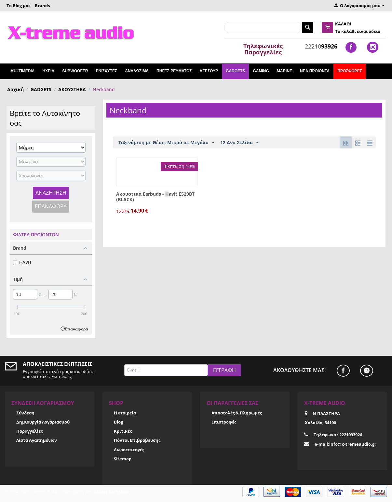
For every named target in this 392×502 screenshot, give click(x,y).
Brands (42, 5)
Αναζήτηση (50, 192)
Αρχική (15, 89)
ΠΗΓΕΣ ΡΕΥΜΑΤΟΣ (174, 71)
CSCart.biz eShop (111, 492)
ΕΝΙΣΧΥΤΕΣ (106, 71)
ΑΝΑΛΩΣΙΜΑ (137, 71)
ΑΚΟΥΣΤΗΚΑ (72, 89)
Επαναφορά (51, 206)
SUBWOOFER (75, 71)
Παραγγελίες (29, 431)
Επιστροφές (223, 422)
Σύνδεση (25, 413)
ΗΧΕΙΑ (48, 71)
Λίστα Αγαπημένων (36, 440)
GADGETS (235, 71)
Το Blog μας (18, 5)
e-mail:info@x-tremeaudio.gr (345, 444)
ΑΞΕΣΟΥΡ (208, 71)
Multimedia (22, 71)
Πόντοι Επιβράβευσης (137, 440)
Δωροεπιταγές (129, 450)
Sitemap (122, 459)
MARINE (284, 71)
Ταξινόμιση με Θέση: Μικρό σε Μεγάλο (166, 142)
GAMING (261, 71)
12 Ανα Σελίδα (239, 142)
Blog (118, 422)
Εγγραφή (224, 370)
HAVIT (22, 262)
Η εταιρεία (125, 413)
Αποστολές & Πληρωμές (236, 413)
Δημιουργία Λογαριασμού (43, 422)
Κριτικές (123, 431)
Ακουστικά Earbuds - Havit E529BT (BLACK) (155, 196)
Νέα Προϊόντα (315, 71)
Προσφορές (349, 71)
